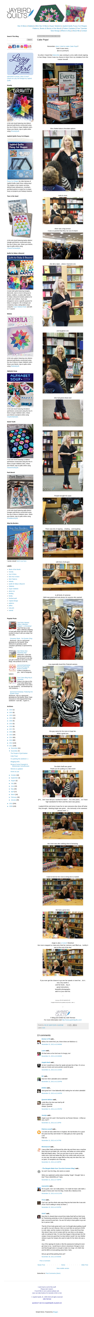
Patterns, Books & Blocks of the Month (47, 28)
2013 (11, 740)
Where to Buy (66, 31)
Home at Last (15, 771)
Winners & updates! (17, 769)
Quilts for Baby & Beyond (17, 584)
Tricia (43, 1200)
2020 (11, 721)
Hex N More (22, 26)
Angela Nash (46, 1062)
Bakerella (56, 55)
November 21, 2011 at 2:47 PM (51, 1140)
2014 (11, 737)
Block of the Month (15, 569)
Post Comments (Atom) (53, 1273)
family (11, 596)
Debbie (44, 1088)
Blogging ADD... (16, 761)
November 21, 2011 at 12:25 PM (52, 1081)
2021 (11, 718)
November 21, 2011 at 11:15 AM (52, 1070)
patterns (11, 603)
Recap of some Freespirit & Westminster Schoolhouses (20, 765)
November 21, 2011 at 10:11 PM (52, 1193)
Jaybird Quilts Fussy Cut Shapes (74, 26)
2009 (11, 806)
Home (63, 1265)
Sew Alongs (55, 31)
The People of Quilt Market (19, 753)
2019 (11, 723)
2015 (11, 734)
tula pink (11, 608)
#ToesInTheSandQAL (14, 248)
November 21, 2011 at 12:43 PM (52, 1093)
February (14, 797)
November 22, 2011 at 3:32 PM (51, 1207)
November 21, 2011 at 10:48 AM (52, 1044)
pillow (10, 605)
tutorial (11, 610)
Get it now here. (22, 561)
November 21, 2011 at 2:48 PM (51, 1162)
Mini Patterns (13, 579)
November (14, 751)
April (12, 791)
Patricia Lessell (47, 1129)
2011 (11, 746)
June (12, 786)
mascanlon (45, 1186)
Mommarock (46, 1147)
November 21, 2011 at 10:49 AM (52, 1056)
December (14, 748)
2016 (11, 732)
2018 (11, 726)
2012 (11, 743)
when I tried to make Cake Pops (66, 46)
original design (13, 601)
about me (12, 591)
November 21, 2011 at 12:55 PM (52, 1109)
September (14, 778)
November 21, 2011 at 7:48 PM (51, 1180)
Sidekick (31, 26)
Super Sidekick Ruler (19, 307)
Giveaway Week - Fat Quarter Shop (21, 638)
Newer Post (41, 1265)
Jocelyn (44, 1115)
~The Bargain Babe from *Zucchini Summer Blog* (58, 1168)
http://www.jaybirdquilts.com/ (72, 1020)
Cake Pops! (14, 756)
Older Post (84, 1265)
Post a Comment (45, 1261)
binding (11, 593)
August (13, 780)
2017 (11, 729)
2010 (11, 803)
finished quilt (13, 598)
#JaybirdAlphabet (12, 417)
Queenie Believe (47, 1099)
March (13, 794)
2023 (11, 712)
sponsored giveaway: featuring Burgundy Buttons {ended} (24, 666)
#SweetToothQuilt (12, 467)
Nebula (11, 581)
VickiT (44, 1213)
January (13, 800)
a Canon (64, 943)
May (12, 789)
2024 (11, 710)
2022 (11, 715)
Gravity (11, 572)
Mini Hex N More (42, 26)
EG (43, 1076)
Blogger (55, 1312)
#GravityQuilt (15, 131)
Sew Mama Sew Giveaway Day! (22, 651)
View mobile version (63, 1268)
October (13, 775)
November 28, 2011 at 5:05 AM (51, 1257)
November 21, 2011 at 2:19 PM (51, 1122)
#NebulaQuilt (15, 366)
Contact (84, 31)
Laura (43, 1050)
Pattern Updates (69, 28)
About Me (76, 31)
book (43, 1028)
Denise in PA (46, 1039)
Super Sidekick (55, 26)
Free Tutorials (82, 28)
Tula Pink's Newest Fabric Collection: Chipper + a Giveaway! (24, 624)
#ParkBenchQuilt (12, 518)
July (12, 783)
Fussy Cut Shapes (13, 181)
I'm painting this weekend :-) (19, 759)
